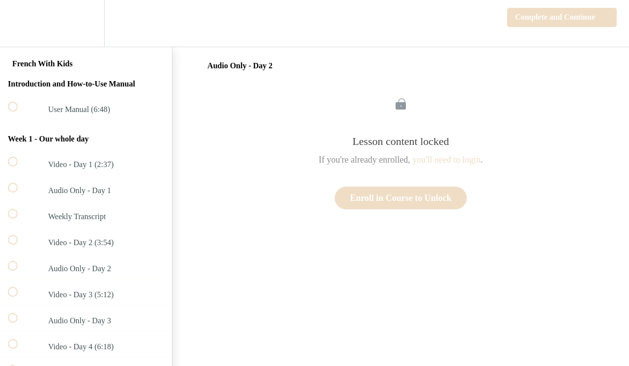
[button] (18, 23)
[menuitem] (86, 23)
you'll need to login (446, 160)
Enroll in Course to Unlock (401, 198)
